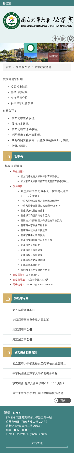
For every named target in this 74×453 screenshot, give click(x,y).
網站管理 (37, 443)
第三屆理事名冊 (22, 329)
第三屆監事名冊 (22, 339)
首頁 (9, 67)
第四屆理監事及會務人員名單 (30, 319)
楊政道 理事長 (14, 165)
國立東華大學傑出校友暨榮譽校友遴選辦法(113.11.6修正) (39, 363)
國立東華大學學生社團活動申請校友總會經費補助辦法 (39, 393)
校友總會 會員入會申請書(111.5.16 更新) (38, 383)
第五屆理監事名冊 (23, 309)
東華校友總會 (43, 67)
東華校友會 (23, 67)
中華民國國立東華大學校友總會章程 (34, 373)
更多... (64, 400)
